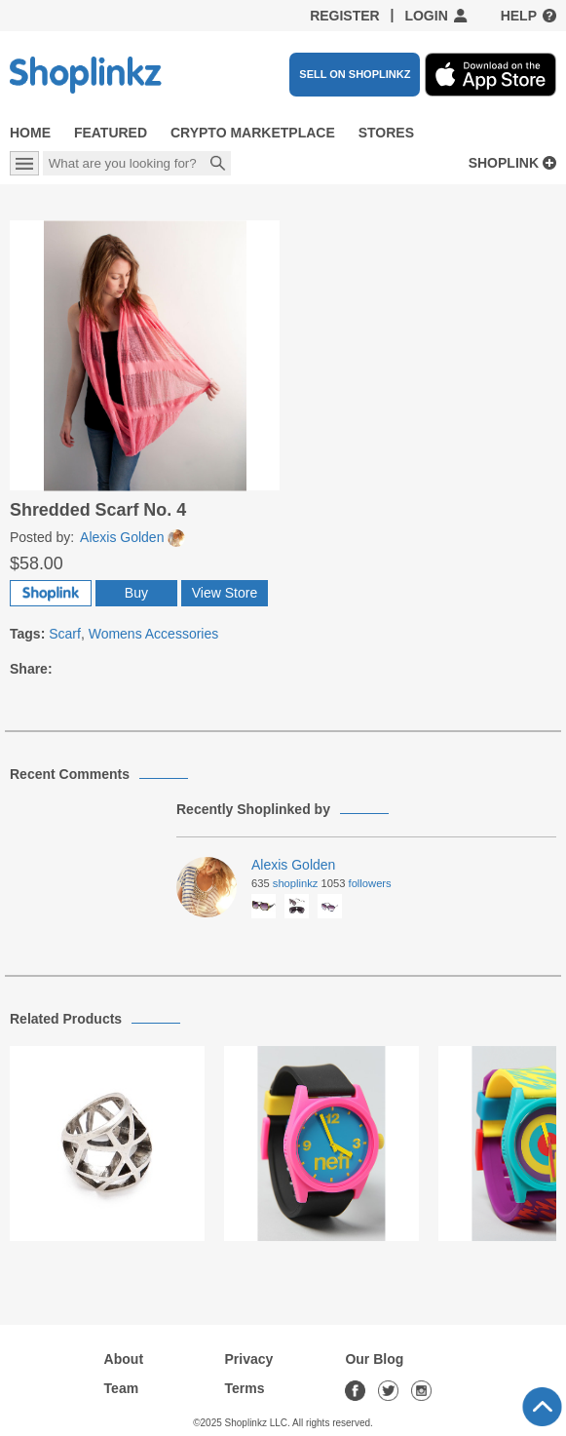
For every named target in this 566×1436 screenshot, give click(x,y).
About (123, 1359)
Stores (386, 132)
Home (30, 132)
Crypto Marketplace (252, 132)
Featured (110, 132)
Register (345, 15)
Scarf (65, 633)
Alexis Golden (132, 537)
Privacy (249, 1359)
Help (519, 15)
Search (218, 165)
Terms (245, 1388)
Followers (370, 883)
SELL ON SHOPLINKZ (354, 74)
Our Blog (374, 1359)
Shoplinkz (296, 883)
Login (425, 15)
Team (121, 1388)
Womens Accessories (154, 633)
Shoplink (504, 163)
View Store (224, 593)
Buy (136, 593)
